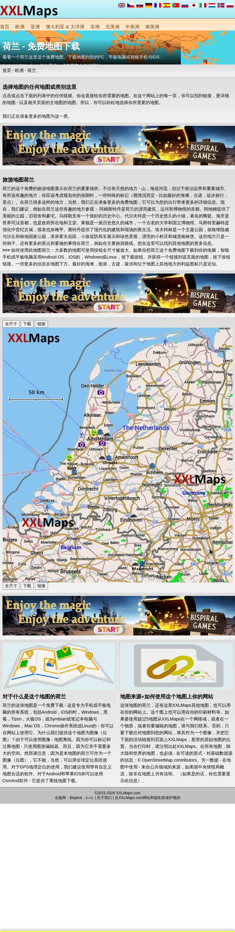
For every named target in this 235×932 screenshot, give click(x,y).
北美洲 (113, 26)
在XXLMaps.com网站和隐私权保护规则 (147, 798)
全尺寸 (11, 323)
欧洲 (20, 26)
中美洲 (132, 26)
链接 (41, 323)
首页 (4, 26)
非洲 (95, 26)
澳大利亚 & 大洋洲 (65, 26)
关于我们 (104, 798)
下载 (27, 323)
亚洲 (35, 26)
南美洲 (152, 26)
